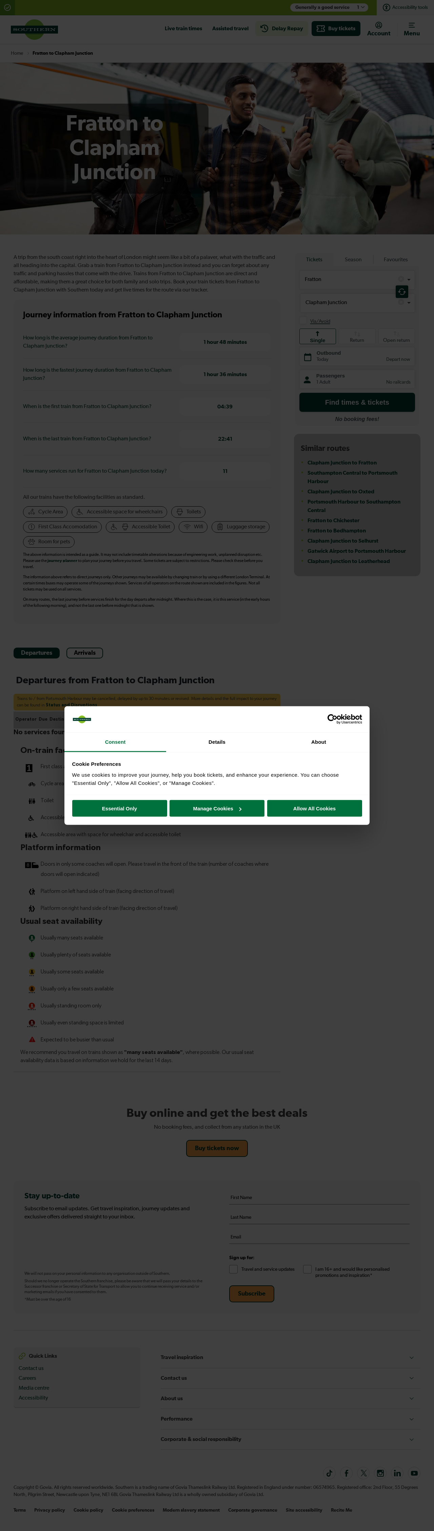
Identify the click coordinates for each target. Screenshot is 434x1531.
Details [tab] (217, 741)
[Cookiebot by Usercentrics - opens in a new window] (332, 719)
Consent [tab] (115, 741)
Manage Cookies (217, 808)
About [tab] (318, 741)
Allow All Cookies (314, 808)
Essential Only (119, 808)
